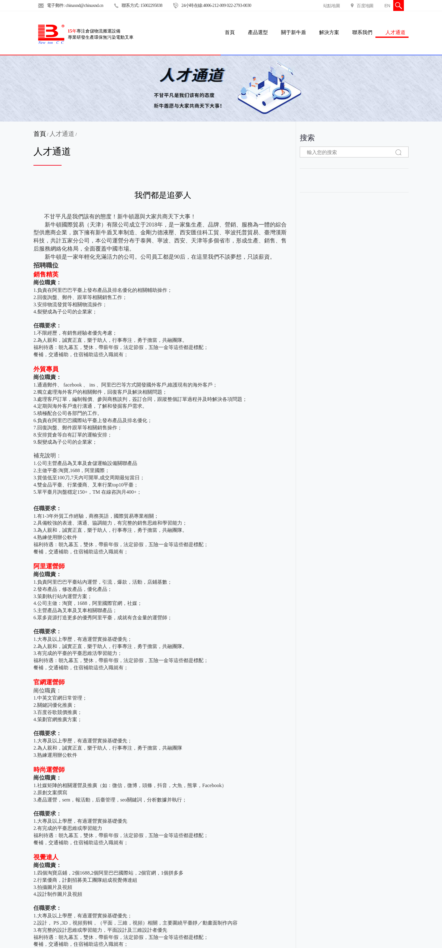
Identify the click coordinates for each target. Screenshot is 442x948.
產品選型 (258, 32)
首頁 (39, 133)
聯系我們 (362, 32)
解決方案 (329, 32)
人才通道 (395, 32)
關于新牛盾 (293, 32)
